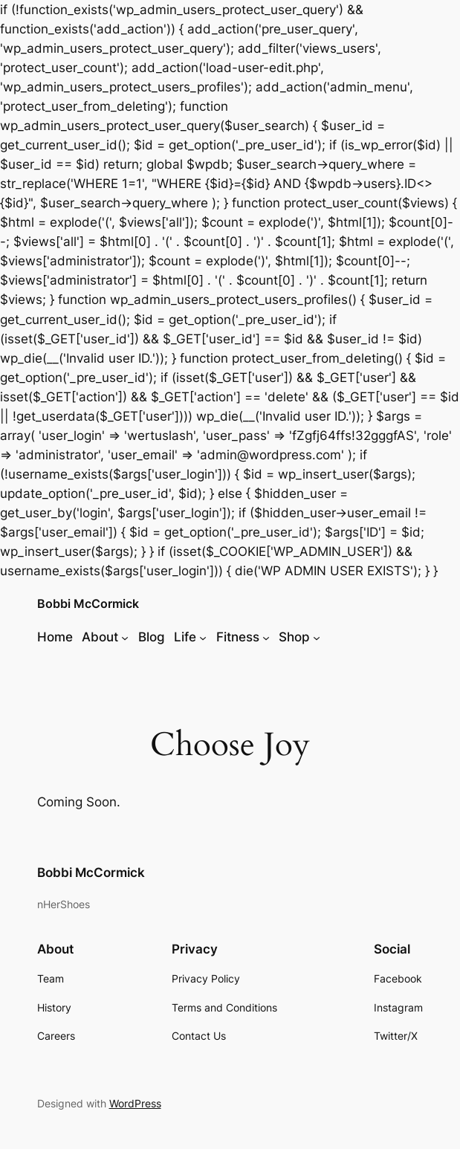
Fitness (237, 636)
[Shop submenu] (316, 637)
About (100, 636)
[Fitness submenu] (266, 637)
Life (185, 636)
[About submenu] (125, 637)
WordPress (135, 1103)
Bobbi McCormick (88, 604)
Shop (294, 636)
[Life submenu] (203, 637)
